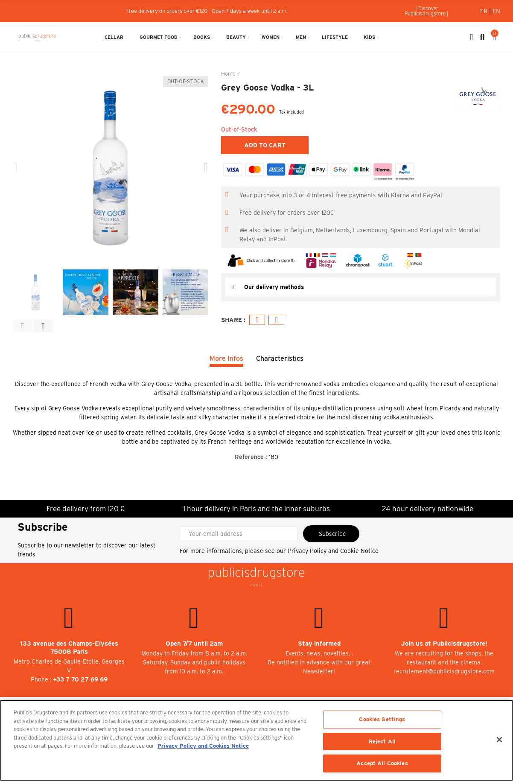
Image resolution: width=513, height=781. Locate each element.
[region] (256, 740)
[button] (427, 11)
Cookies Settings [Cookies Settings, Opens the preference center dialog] (382, 719)
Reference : (251, 456)
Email (276, 320)
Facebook (257, 320)
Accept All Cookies (382, 763)
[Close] (499, 739)
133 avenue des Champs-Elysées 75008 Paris (69, 647)
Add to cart (265, 145)
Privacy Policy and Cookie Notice (333, 550)
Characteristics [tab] (279, 358)
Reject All (382, 741)
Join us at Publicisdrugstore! (444, 643)
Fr (484, 11)
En (496, 11)
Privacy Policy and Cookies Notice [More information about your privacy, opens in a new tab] (203, 746)
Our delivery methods (275, 287)
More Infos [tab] (226, 358)
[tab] (360, 287)
